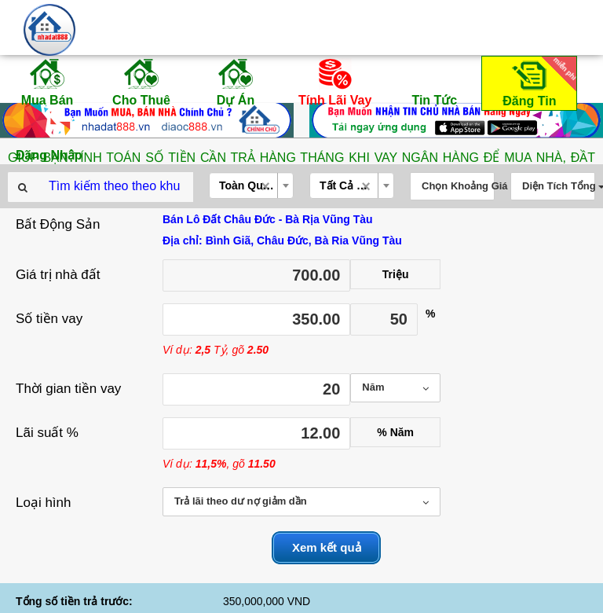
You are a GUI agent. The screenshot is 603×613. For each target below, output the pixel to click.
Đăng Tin (537, 82)
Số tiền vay (49, 318)
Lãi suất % (47, 432)
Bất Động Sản (58, 224)
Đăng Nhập (49, 137)
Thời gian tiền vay (68, 388)
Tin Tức (434, 82)
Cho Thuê (141, 82)
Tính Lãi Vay (334, 82)
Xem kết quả (326, 547)
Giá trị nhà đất (58, 274)
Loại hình (43, 502)
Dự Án (235, 82)
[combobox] (251, 185)
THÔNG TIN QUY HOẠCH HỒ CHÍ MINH (302, 597)
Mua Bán (47, 82)
